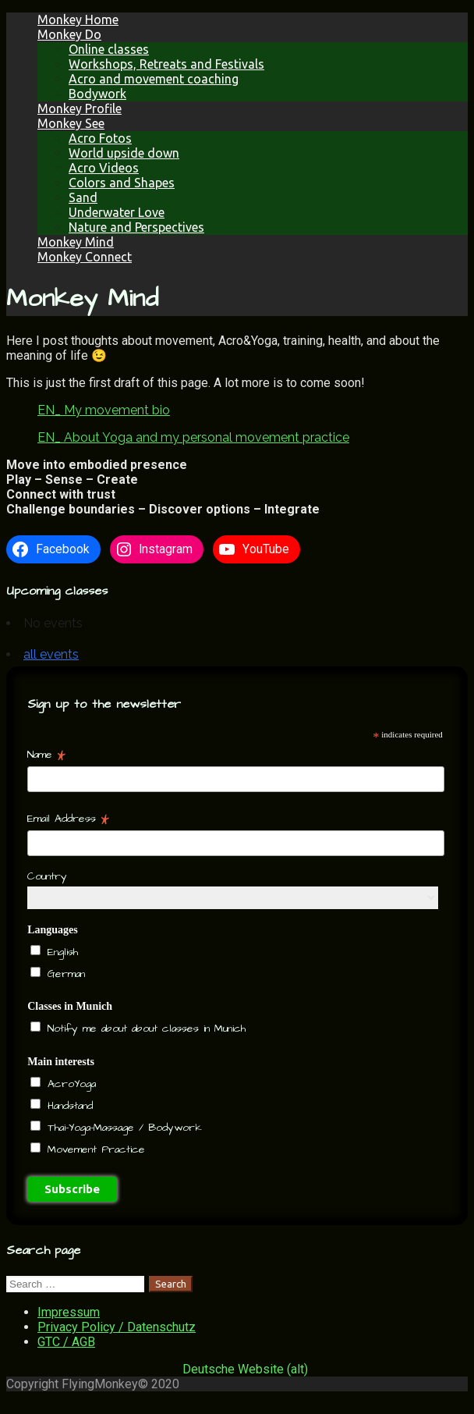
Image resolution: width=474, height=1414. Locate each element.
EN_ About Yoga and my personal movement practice (193, 437)
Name (46, 754)
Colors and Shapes (122, 183)
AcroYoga (69, 1084)
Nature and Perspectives (136, 227)
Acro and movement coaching (154, 79)
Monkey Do (69, 34)
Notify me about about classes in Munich (144, 1028)
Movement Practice (94, 1149)
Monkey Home (77, 19)
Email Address (68, 818)
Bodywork (97, 94)
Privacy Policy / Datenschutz (116, 1327)
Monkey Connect (84, 257)
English (60, 952)
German (64, 974)
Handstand (68, 1106)
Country (47, 876)
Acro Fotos (100, 138)
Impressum (68, 1312)
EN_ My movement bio (103, 410)
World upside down (124, 153)
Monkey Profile (79, 108)
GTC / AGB (66, 1341)
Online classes (109, 49)
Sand (83, 197)
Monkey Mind (75, 242)
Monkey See (70, 123)
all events (51, 654)
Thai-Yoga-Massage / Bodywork (122, 1127)
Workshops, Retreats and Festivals (166, 64)
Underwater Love (116, 212)
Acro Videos (104, 168)
